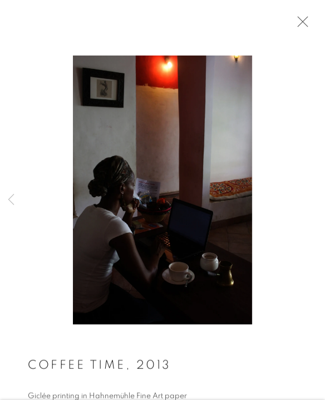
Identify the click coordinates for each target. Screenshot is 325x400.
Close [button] (300, 25)
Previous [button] (11, 200)
